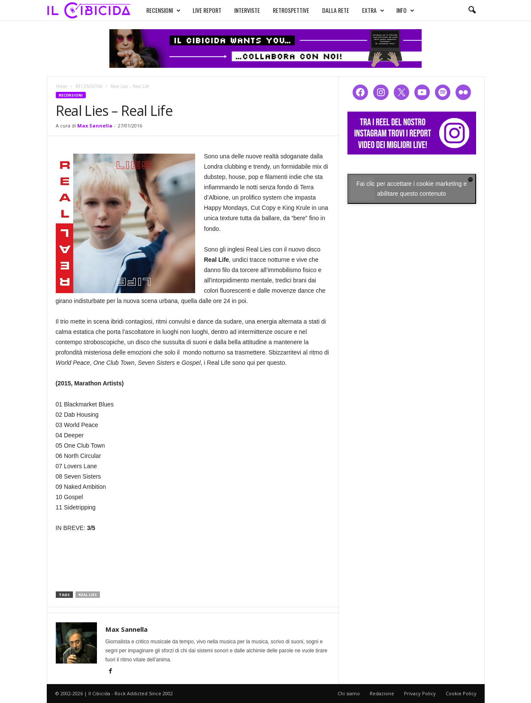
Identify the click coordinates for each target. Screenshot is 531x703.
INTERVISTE (247, 10)
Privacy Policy (420, 693)
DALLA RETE (335, 10)
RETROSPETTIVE (291, 10)
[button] (471, 10)
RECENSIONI (163, 10)
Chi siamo (349, 693)
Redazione (382, 693)
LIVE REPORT (207, 10)
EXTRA (373, 10)
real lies (87, 594)
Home (61, 86)
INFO (405, 10)
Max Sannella (94, 125)
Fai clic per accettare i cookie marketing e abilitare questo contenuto (411, 188)
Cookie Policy (461, 693)
